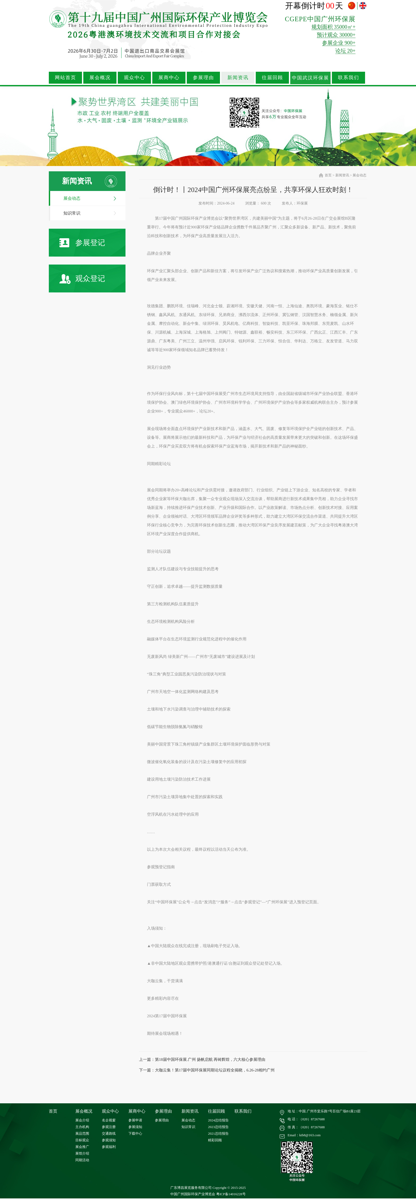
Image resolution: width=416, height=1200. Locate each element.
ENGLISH (362, 5)
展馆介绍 (82, 1153)
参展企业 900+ (339, 43)
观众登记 (82, 279)
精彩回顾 (215, 1140)
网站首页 (65, 77)
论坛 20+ (345, 51)
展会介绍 (82, 1120)
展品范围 (82, 1133)
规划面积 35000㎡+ (333, 27)
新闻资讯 (238, 77)
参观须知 (109, 1140)
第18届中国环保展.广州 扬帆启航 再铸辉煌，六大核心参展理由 (210, 1059)
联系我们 (348, 77)
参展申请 (135, 1120)
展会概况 (100, 77)
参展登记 (82, 242)
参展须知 (135, 1127)
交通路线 (109, 1133)
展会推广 (82, 1147)
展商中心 (169, 77)
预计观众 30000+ (336, 35)
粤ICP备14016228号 (231, 1194)
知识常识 (71, 213)
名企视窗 (109, 1120)
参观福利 (109, 1147)
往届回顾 (272, 77)
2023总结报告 (218, 1127)
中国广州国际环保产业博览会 (192, 1194)
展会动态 (71, 198)
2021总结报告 (218, 1133)
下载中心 (135, 1133)
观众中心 (134, 77)
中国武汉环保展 (310, 77)
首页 (328, 175)
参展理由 (203, 77)
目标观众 (82, 1140)
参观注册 (109, 1127)
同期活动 (82, 1160)
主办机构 (82, 1127)
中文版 (352, 5)
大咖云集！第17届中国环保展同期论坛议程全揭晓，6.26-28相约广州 (215, 1070)
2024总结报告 (218, 1120)
